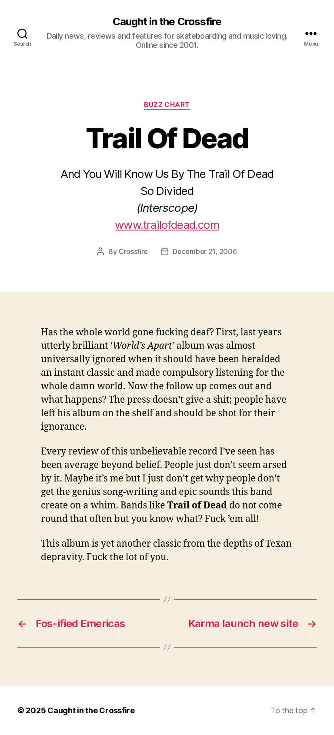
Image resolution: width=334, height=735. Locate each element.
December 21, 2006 (205, 251)
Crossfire (133, 251)
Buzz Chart (167, 105)
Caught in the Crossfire (167, 22)
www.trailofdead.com (167, 224)
